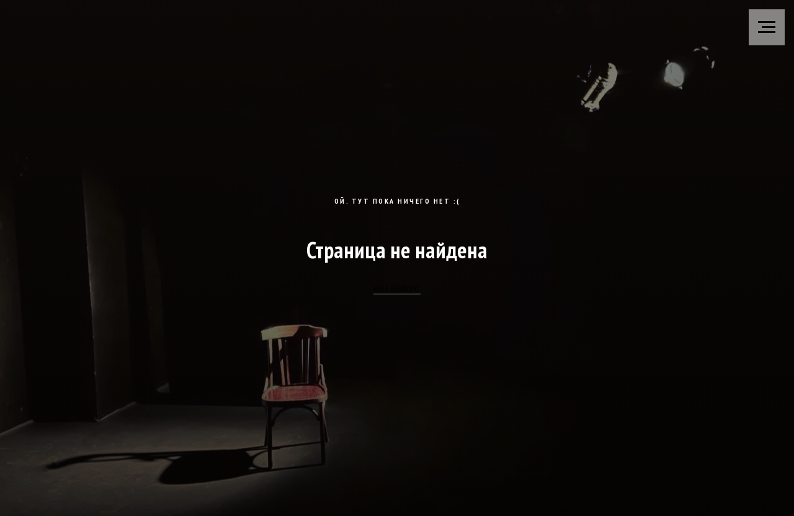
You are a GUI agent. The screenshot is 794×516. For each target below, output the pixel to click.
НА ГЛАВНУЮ (397, 288)
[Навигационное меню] (766, 27)
